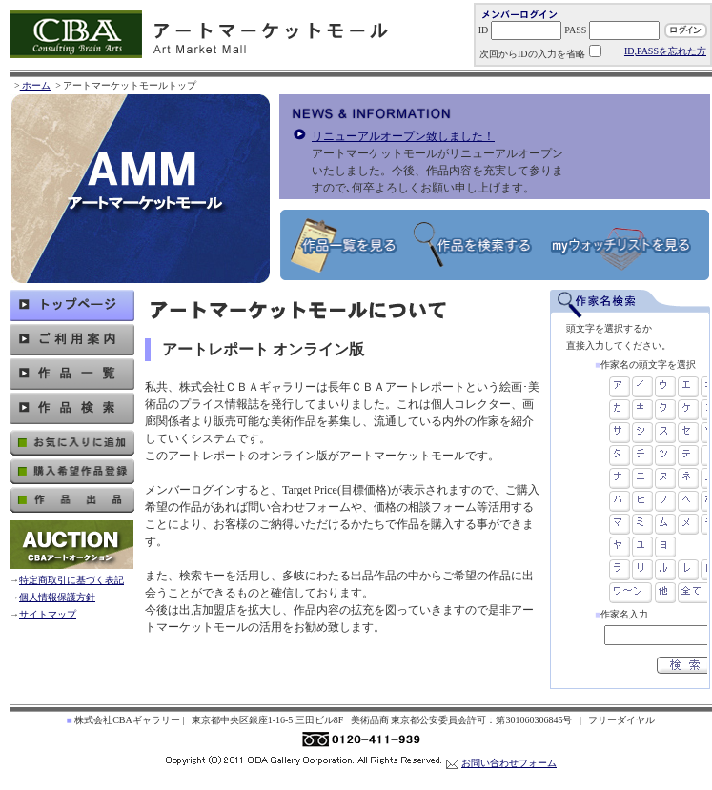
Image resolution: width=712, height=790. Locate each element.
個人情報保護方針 (57, 597)
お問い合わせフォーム (509, 763)
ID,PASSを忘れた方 (665, 51)
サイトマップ (47, 614)
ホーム (35, 85)
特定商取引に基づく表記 (71, 580)
